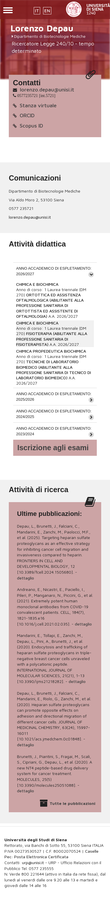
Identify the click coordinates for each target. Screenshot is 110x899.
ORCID (27, 115)
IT (37, 10)
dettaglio (25, 577)
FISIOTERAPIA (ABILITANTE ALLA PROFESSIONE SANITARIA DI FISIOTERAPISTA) (51, 338)
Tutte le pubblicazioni (72, 803)
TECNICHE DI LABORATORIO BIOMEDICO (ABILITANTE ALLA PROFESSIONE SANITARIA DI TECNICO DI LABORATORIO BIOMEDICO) (53, 369)
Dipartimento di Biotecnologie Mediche (50, 36)
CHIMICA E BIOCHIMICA (37, 284)
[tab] (55, 271)
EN (47, 10)
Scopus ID (31, 126)
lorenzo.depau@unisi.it (47, 89)
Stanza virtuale (38, 105)
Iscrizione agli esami (53, 447)
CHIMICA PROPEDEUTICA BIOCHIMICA (51, 351)
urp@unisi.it (33, 862)
